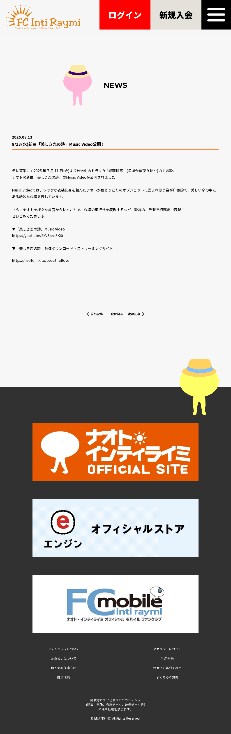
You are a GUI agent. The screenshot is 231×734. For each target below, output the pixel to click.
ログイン (125, 15)
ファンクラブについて (63, 649)
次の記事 (134, 314)
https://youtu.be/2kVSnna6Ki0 (37, 235)
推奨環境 (63, 677)
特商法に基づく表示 (167, 668)
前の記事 (96, 314)
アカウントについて (167, 649)
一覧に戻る (115, 314)
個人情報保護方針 (63, 668)
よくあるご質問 (167, 677)
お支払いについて (63, 658)
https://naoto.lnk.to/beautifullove (40, 260)
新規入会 (176, 15)
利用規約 (167, 658)
